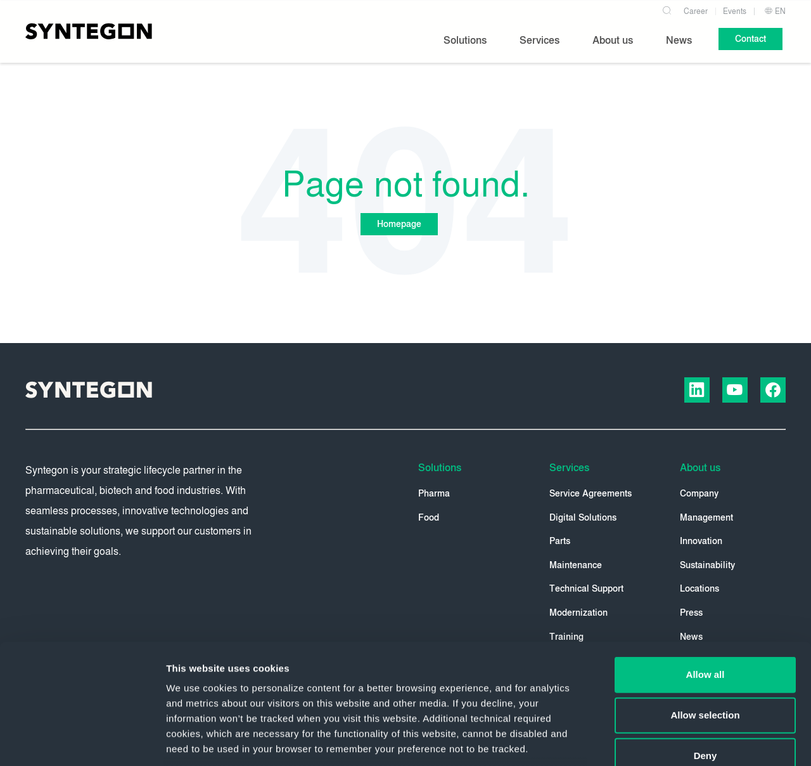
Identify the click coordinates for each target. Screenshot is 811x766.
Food (428, 517)
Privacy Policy (434, 676)
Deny (705, 652)
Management (706, 517)
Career (696, 11)
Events (734, 11)
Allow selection (704, 612)
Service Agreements (590, 493)
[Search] (666, 9)
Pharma (434, 493)
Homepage (399, 224)
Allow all (705, 571)
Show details (664, 741)
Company (699, 493)
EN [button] (775, 11)
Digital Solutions (582, 517)
